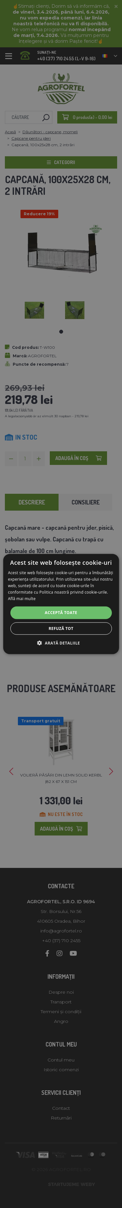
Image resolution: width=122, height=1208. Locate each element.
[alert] (61, 604)
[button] (61, 642)
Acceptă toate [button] (61, 612)
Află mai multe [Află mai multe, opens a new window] (21, 598)
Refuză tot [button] (60, 628)
